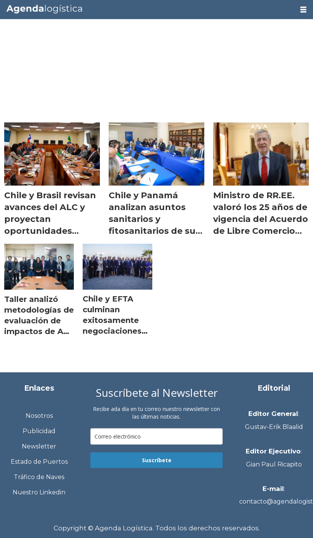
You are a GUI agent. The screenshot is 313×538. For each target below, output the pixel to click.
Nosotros (39, 415)
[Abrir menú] (303, 10)
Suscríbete (156, 460)
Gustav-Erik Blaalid (274, 426)
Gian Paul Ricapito (274, 464)
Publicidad (39, 431)
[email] (156, 436)
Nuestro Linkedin (39, 492)
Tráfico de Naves (39, 477)
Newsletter (39, 446)
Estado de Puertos (39, 461)
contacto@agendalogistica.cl (274, 501)
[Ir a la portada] (147, 9)
